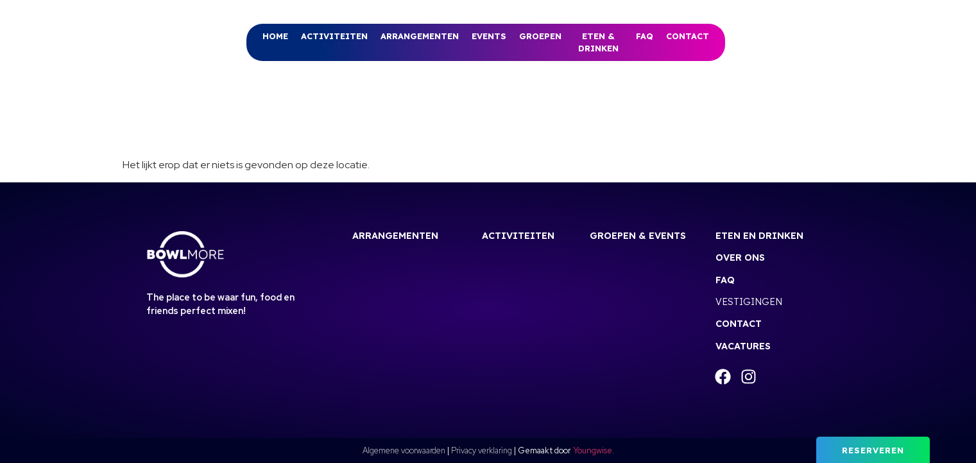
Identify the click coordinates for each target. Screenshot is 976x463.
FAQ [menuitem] (644, 36)
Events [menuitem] (489, 36)
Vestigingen (748, 302)
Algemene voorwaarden (404, 450)
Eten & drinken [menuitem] (598, 42)
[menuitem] (334, 36)
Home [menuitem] (275, 36)
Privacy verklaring (481, 450)
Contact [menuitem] (687, 36)
